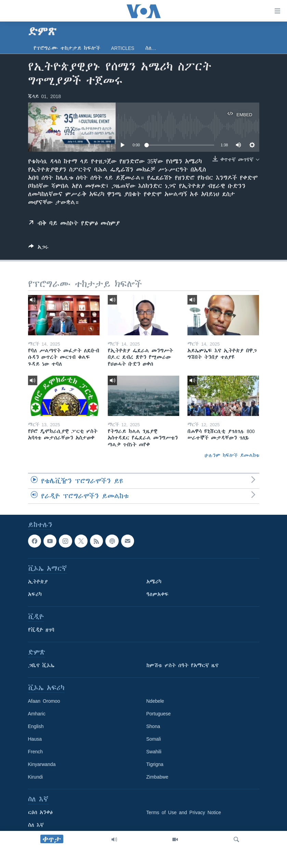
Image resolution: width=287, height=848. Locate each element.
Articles (122, 48)
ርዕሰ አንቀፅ (40, 812)
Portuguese (158, 714)
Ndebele (155, 701)
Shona (153, 726)
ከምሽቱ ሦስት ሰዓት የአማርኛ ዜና (182, 665)
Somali (153, 739)
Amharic (36, 714)
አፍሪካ (35, 594)
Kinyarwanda (42, 764)
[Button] (38, 248)
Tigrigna (155, 764)
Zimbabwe (157, 777)
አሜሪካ (153, 582)
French (35, 752)
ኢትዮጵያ (38, 582)
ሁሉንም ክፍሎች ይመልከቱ (232, 455)
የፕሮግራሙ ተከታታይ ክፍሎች (67, 48)
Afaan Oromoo (44, 701)
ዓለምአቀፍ (157, 594)
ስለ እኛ (36, 825)
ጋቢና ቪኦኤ (41, 665)
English (36, 726)
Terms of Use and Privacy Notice (183, 812)
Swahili (153, 752)
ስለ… (150, 48)
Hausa (35, 739)
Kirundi (35, 777)
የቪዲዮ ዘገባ (41, 630)
